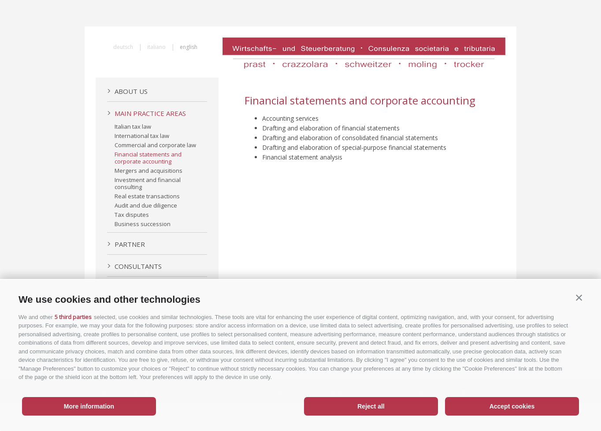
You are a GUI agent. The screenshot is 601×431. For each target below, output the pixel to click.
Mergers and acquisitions (148, 171)
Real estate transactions (147, 196)
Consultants (134, 266)
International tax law (142, 136)
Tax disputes (132, 215)
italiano (156, 47)
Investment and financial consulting (148, 183)
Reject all (370, 406)
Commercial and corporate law (155, 145)
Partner (126, 244)
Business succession (143, 224)
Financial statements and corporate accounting (148, 157)
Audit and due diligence (146, 205)
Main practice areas (146, 113)
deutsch (123, 47)
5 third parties (73, 317)
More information (89, 406)
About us (127, 91)
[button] (578, 297)
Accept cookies (512, 406)
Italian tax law (133, 126)
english (188, 47)
